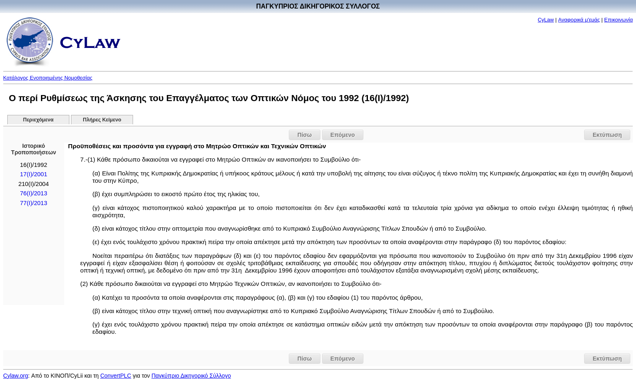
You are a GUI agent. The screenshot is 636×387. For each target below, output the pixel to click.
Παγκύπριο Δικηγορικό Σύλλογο (191, 375)
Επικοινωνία (618, 20)
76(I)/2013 (33, 193)
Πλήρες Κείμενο (102, 120)
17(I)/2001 (33, 174)
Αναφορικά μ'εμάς (579, 20)
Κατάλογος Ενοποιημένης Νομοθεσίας (47, 78)
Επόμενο (343, 135)
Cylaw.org (15, 375)
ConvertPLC (115, 375)
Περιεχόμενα (38, 120)
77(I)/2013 (33, 203)
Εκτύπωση (607, 135)
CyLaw (546, 20)
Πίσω (304, 135)
